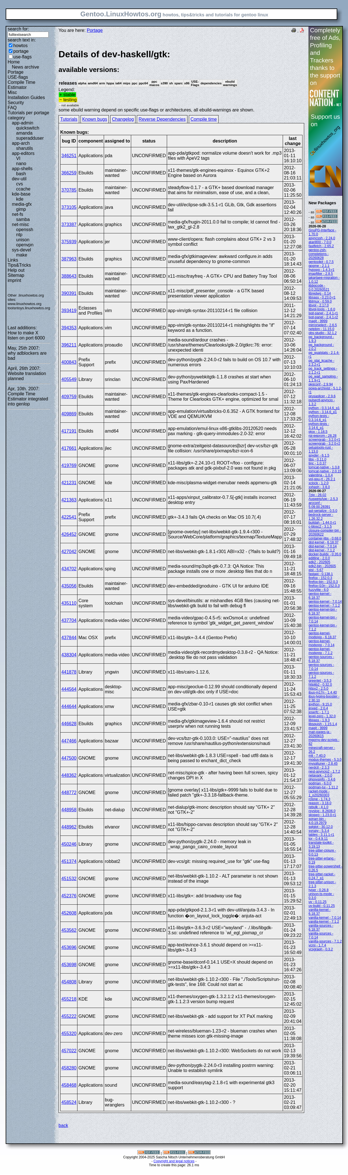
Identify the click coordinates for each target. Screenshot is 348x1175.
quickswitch (27, 128)
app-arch (21, 143)
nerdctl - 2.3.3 (318, 768)
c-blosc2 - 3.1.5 (320, 527)
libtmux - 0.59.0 (320, 301)
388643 (68, 276)
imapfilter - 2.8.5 (320, 274)
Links (13, 260)
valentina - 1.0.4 (320, 475)
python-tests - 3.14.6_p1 (318, 426)
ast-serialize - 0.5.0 (322, 511)
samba (23, 219)
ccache (23, 189)
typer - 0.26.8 (318, 890)
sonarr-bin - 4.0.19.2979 (317, 821)
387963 (68, 259)
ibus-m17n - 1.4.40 (322, 692)
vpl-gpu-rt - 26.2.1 (321, 479)
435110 (68, 603)
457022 (68, 1050)
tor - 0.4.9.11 (318, 839)
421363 (68, 499)
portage (21, 51)
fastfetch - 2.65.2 (321, 246)
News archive (25, 67)
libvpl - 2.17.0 (318, 305)
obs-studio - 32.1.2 (322, 333)
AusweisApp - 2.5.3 (323, 499)
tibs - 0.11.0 (317, 459)
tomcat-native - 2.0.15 (324, 471)
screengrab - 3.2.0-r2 (324, 444)
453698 (68, 964)
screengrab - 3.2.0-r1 (324, 440)
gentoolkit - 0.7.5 (321, 262)
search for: (18, 29)
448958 (68, 809)
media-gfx (22, 204)
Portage (15, 72)
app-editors (23, 153)
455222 (68, 1016)
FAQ (12, 107)
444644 (68, 706)
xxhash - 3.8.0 (319, 487)
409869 (68, 413)
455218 (68, 999)
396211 (68, 345)
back (63, 1125)
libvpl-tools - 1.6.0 (321, 309)
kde (19, 199)
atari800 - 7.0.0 (319, 242)
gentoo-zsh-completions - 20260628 (318, 254)
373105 (68, 207)
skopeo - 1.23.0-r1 (322, 815)
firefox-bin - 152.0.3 (323, 582)
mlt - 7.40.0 (316, 756)
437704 (68, 620)
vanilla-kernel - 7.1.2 (323, 922)
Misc (12, 92)
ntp (19, 234)
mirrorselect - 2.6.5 (322, 325)
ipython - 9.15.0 (320, 704)
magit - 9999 (317, 321)
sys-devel (21, 249)
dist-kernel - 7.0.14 (322, 546)
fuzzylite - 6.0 (318, 590)
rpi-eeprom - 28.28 (322, 436)
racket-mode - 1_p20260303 (318, 793)
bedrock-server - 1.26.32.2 (320, 517)
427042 (68, 551)
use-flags (22, 56)
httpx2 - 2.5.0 (318, 688)
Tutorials (68, 119)
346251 (68, 155)
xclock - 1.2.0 (318, 483)
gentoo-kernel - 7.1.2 (324, 606)
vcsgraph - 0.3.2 (320, 949)
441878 (68, 672)
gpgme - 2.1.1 (318, 266)
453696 (68, 947)
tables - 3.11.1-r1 (321, 835)
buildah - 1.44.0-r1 (322, 523)
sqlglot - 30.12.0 (320, 827)
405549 (68, 379)
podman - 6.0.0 (319, 783)
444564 (68, 689)
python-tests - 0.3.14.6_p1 (318, 418)
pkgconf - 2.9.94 (320, 384)
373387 (68, 224)
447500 (68, 758)
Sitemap (16, 275)
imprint (14, 280)
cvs (19, 183)
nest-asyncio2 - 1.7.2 (324, 771)
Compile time (204, 119)
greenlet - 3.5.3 (319, 681)
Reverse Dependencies (162, 119)
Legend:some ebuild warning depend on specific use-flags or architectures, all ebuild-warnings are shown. (181, 80)
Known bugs (94, 119)
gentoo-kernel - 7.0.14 (324, 602)
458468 (68, 1085)
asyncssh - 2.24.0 (321, 238)
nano (21, 163)
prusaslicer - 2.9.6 (321, 396)
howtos (20, 45)
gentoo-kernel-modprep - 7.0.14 (321, 643)
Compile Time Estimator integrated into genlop (28, 398)
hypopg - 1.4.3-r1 (321, 270)
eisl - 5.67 (315, 570)
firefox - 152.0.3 (320, 578)
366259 (68, 172)
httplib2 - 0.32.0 (320, 685)
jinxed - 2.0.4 (318, 708)
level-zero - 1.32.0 (322, 716)
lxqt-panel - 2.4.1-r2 (323, 317)
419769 (68, 465)
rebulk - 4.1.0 (318, 807)
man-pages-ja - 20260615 (319, 734)
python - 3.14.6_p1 (322, 412)
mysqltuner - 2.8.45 (323, 764)
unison (22, 239)
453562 (68, 930)
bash (21, 173)
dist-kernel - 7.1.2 (321, 550)
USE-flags (18, 77)
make (21, 255)
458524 (68, 1102)
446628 (68, 723)
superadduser (30, 138)
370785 (68, 190)
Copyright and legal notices (174, 1161)
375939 (68, 241)
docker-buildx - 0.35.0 (324, 554)
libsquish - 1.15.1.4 (322, 724)
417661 (68, 448)
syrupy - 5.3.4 (318, 831)
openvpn (24, 244)
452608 (68, 913)
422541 (68, 517)
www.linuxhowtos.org (25, 304)
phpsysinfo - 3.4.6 (321, 779)
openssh (24, 229)
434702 (68, 568)
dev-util (19, 178)
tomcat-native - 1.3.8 (323, 467)
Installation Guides (26, 97)
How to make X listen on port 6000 (26, 335)
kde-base (21, 194)
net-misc (20, 224)
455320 (68, 1033)
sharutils (24, 148)
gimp (21, 209)
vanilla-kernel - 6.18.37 (319, 912)
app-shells (22, 168)
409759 (68, 396)
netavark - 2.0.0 (320, 775)
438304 (68, 654)
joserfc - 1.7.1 (318, 712)
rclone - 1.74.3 (319, 799)
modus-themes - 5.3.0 (324, 760)
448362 (68, 775)
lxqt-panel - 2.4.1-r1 (323, 313)
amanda (24, 133)
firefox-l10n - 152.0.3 (324, 586)
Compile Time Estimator (21, 85)
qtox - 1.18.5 (317, 432)
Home (14, 62)
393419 (68, 310)
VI (18, 158)
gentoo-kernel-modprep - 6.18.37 (322, 635)
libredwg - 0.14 (319, 293)
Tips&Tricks (19, 265)
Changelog (123, 119)
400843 (68, 362)
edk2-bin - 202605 (322, 566)
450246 (68, 844)
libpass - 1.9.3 (319, 720)
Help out (16, 270)
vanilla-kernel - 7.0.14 (324, 918)
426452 (68, 534)
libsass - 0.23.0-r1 (321, 297)
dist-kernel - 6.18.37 (323, 542)
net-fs (17, 214)
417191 (68, 431)
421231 (68, 482)
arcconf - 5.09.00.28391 (319, 505)
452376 (68, 895)
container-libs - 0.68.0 (324, 538)
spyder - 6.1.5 (318, 455)
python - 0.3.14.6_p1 (324, 408)
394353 (68, 327)
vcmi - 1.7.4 (317, 945)
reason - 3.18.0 (319, 803)
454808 (68, 981)
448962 (68, 827)
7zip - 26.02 (317, 495)
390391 (68, 293)
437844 (68, 637)
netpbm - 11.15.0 (321, 329)
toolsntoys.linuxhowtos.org (29, 308)
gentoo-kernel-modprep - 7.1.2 (320, 651)
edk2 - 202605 (319, 562)
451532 (68, 878)
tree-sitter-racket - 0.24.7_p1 (321, 876)
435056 (68, 586)
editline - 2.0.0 (319, 558)
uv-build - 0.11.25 (321, 906)
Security (16, 102)
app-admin (22, 122)
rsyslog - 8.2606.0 (321, 811)
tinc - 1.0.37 (317, 463)
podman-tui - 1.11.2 (323, 787)
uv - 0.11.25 (317, 902)
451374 (68, 861)
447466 (68, 740)
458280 (68, 1068)
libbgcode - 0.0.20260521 (318, 287)
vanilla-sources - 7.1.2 (324, 941)
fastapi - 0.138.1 (320, 574)
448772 (68, 792)
